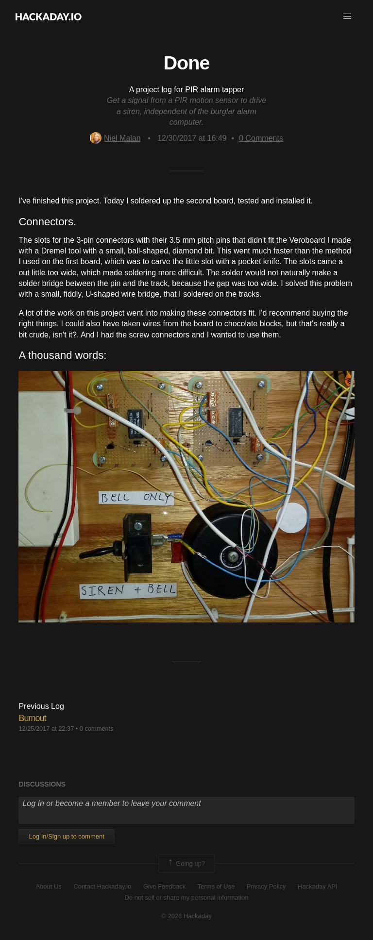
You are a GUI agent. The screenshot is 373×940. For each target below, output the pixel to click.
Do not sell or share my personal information (186, 897)
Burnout (32, 718)
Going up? (186, 863)
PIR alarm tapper (214, 89)
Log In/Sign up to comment (66, 836)
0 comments (97, 728)
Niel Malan (115, 138)
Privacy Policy (266, 886)
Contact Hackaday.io (102, 886)
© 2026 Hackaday (186, 916)
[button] (347, 16)
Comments (261, 138)
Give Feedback (164, 886)
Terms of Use (216, 886)
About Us (48, 886)
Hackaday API (318, 886)
